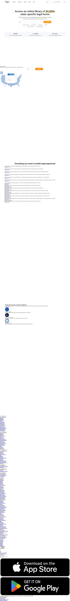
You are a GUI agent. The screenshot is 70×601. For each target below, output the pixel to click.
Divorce (1, 420)
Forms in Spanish (3, 460)
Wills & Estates (2, 429)
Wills (1, 446)
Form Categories (3, 432)
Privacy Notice (2, 598)
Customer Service (3, 450)
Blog (1, 455)
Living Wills (2, 441)
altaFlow (1, 482)
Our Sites (2, 478)
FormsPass (2, 541)
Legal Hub (2, 517)
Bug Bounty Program (3, 600)
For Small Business (3, 475)
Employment (2, 422)
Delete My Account (3, 458)
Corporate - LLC (3, 436)
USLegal (1, 479)
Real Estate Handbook (4, 466)
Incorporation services (4, 471)
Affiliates (1, 456)
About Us (1, 452)
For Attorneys (2, 476)
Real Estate (2, 444)
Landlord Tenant (3, 425)
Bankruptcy (2, 434)
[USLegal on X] (0, 549)
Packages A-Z (2, 430)
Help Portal (2, 453)
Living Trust (2, 426)
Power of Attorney (3, 443)
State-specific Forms (3, 462)
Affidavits (1, 433)
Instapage (1, 484)
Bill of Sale (2, 435)
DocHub (1, 483)
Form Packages (3, 416)
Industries (1, 525)
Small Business (2, 428)
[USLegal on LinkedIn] (0, 551)
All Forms (1, 447)
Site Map (1, 459)
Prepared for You (3, 469)
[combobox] (50, 2)
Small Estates (2, 445)
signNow (1, 481)
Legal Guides (2, 465)
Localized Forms (3, 461)
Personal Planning (3, 496)
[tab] (35, 185)
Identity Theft (2, 423)
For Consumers (2, 474)
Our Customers (3, 473)
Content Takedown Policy (4, 599)
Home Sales (2, 421)
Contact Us (2, 457)
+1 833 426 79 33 (3, 553)
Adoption (1, 418)
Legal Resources (3, 454)
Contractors (2, 419)
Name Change (2, 427)
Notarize (1, 470)
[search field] (59, 2)
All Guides (2, 467)
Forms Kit (1, 463)
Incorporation (2, 424)
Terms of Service (3, 597)
